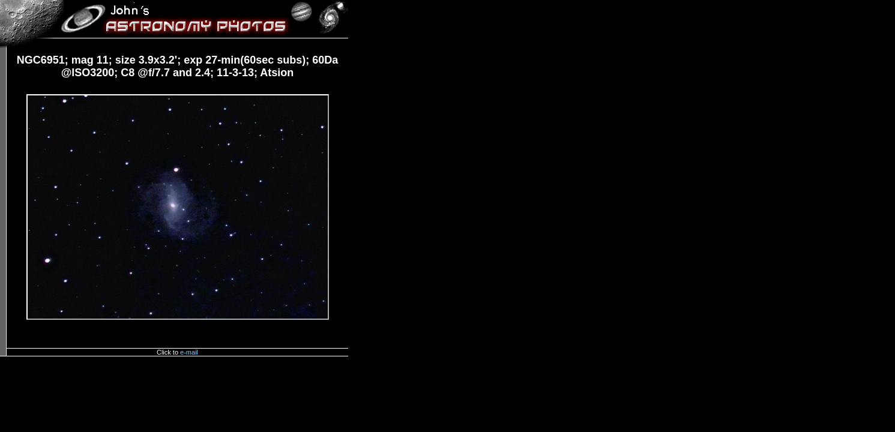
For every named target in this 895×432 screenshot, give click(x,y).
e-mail (189, 352)
